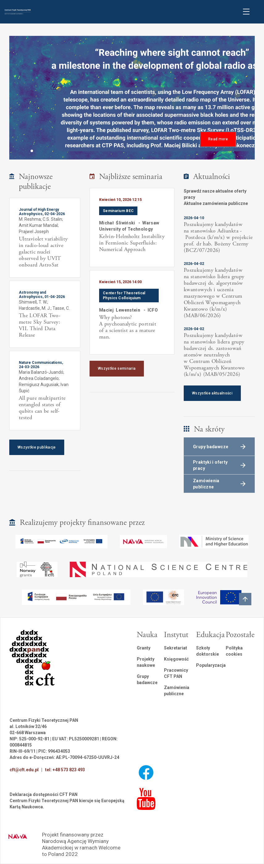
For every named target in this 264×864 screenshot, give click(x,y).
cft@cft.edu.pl (24, 769)
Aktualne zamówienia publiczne (216, 203)
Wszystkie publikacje (37, 447)
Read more (218, 139)
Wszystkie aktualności (212, 393)
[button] (32, 151)
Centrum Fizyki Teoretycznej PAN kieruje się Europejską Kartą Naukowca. (67, 803)
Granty (143, 647)
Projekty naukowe (146, 662)
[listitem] (132, 227)
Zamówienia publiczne (176, 690)
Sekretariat (175, 647)
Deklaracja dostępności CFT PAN (44, 794)
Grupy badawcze (147, 679)
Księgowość (176, 659)
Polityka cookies (234, 651)
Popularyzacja (211, 665)
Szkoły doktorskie (207, 651)
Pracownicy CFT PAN (176, 673)
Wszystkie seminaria (117, 368)
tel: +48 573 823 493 (65, 769)
